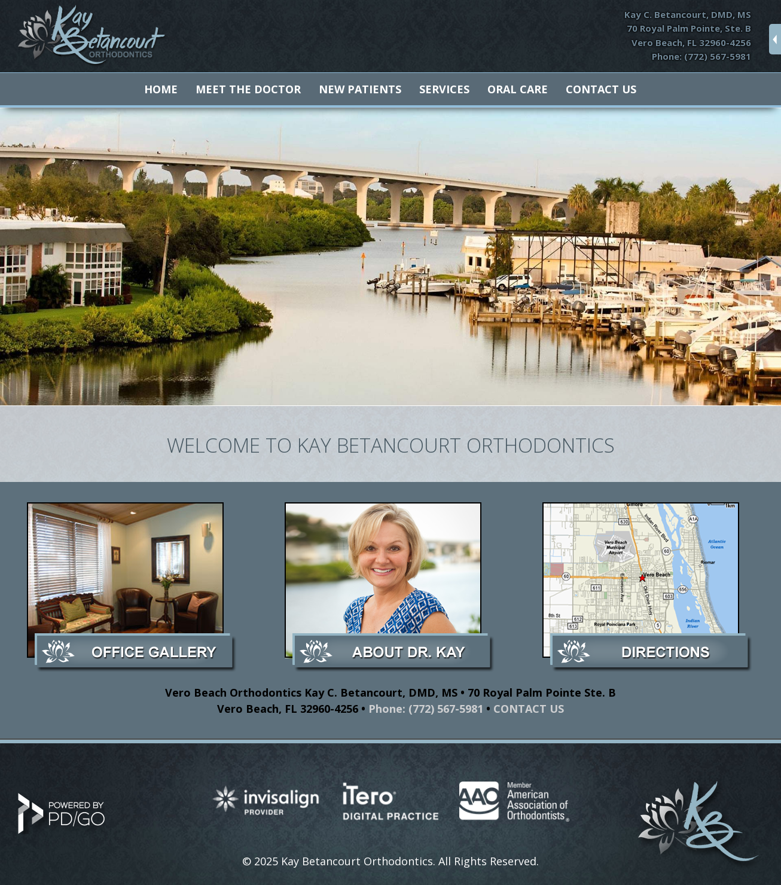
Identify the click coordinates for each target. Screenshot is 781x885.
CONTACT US (528, 708)
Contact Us (601, 89)
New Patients (360, 89)
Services (444, 89)
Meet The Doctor (248, 89)
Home (161, 89)
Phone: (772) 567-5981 (701, 56)
